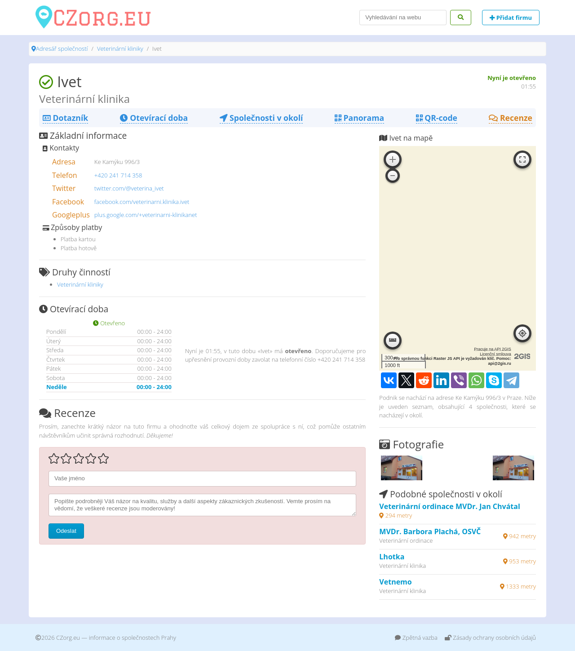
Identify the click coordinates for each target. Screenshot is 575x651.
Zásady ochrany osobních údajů (490, 637)
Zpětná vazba (416, 637)
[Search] (403, 17)
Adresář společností (62, 48)
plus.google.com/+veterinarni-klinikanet (145, 215)
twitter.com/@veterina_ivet (129, 188)
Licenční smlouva (495, 354)
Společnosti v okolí (261, 117)
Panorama (359, 117)
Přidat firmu (511, 17)
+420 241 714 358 (118, 175)
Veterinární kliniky (120, 48)
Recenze (510, 117)
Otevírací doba (154, 117)
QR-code (436, 117)
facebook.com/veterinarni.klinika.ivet (142, 202)
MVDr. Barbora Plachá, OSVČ (430, 531)
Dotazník (65, 117)
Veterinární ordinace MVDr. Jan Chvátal (449, 506)
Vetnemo (395, 582)
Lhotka (391, 557)
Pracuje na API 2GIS (492, 349)
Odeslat (66, 530)
